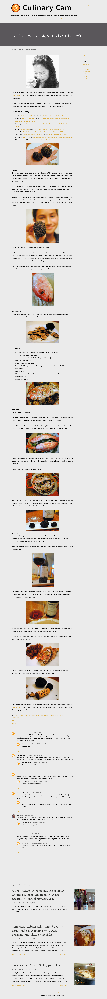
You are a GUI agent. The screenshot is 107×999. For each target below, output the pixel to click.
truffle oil (85, 74)
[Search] (87, 5)
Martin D (19, 774)
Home (13, 18)
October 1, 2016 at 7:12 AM (34, 755)
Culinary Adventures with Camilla (33, 134)
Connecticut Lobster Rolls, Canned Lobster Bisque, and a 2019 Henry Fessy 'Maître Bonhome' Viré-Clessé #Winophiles (37, 930)
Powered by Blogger (53, 992)
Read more (63, 916)
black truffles (86, 71)
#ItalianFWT (86, 64)
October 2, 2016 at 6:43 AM (33, 792)
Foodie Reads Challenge (55, 18)
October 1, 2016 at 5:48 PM (30, 774)
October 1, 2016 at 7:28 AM (39, 762)
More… (85, 18)
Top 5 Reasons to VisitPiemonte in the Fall (50, 129)
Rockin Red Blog (28, 132)
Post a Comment (22, 916)
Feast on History (17, 707)
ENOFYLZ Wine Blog (28, 118)
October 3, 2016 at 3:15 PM (31, 834)
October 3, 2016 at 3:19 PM (39, 781)
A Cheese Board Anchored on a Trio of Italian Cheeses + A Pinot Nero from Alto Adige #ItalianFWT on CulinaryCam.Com (38, 895)
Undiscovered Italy (26, 116)
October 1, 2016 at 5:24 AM (34, 732)
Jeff (18, 815)
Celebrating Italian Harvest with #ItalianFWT (49, 132)
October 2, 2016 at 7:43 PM (27, 815)
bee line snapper (87, 69)
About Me (22, 18)
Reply (19, 751)
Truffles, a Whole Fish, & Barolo (57, 134)
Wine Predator (29, 124)
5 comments (21, 954)
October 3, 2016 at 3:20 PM (39, 744)
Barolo (84, 67)
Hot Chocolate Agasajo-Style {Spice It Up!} (37, 965)
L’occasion (21, 140)
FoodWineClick (25, 129)
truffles (85, 76)
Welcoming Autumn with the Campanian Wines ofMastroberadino (52, 137)
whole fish (85, 78)
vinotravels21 (20, 792)
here (41, 765)
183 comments (21, 985)
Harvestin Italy (46, 140)
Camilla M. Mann (26, 744)
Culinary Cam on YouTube (37, 18)
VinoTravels (26, 137)
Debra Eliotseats (21, 755)
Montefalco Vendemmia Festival (52, 116)
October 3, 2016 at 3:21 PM (39, 802)
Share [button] (85, 55)
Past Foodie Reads (72, 18)
